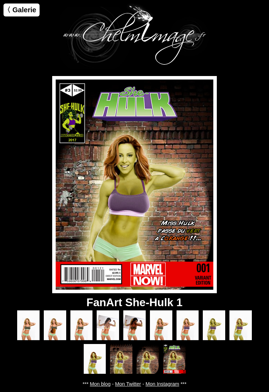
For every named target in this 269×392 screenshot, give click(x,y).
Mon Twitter (128, 384)
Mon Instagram (162, 384)
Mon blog (100, 384)
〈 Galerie (20, 10)
